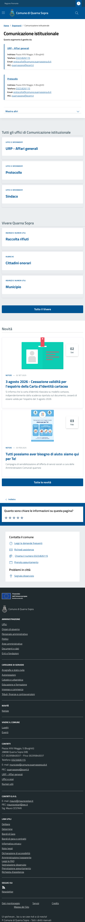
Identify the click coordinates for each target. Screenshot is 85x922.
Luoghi (5, 727)
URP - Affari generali (18, 48)
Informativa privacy (11, 843)
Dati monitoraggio (11, 903)
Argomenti (16, 25)
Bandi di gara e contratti (14, 839)
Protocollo (12, 79)
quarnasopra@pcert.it (23, 65)
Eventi (5, 732)
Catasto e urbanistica (12, 679)
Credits (55, 903)
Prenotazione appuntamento (16, 868)
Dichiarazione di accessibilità (16, 853)
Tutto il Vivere (42, 309)
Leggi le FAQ (8, 861)
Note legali (7, 848)
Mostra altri (11, 111)
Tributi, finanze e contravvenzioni (18, 694)
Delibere (6, 824)
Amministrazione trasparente (16, 857)
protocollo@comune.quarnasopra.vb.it (32, 61)
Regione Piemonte (11, 3)
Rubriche (10, 256)
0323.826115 (23, 58)
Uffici (4, 624)
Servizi (36, 903)
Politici (5, 639)
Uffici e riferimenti (14, 142)
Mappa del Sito (21, 907)
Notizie (9, 375)
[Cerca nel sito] (75, 13)
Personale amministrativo (15, 634)
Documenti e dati (10, 648)
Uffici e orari (8, 779)
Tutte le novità (42, 482)
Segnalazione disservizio (14, 865)
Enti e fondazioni (10, 653)
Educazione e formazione (14, 684)
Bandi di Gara (8, 834)
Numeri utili (7, 784)
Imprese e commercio (12, 689)
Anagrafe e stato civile (13, 670)
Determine (7, 829)
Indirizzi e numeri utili (16, 233)
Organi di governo (11, 629)
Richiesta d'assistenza (13, 872)
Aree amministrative (12, 644)
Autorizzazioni (9, 675)
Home (6, 25)
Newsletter (7, 891)
